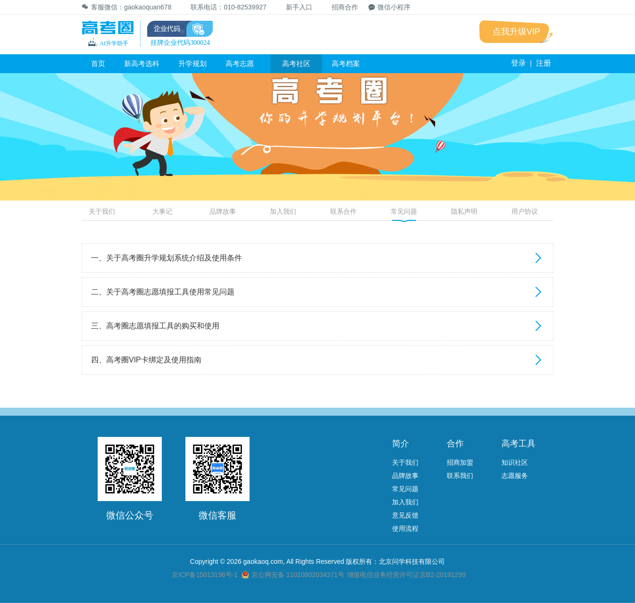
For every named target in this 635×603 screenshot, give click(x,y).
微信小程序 (389, 7)
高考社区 (296, 63)
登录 (518, 63)
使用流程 (405, 528)
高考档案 (346, 63)
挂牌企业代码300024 (180, 42)
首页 (98, 63)
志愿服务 (514, 475)
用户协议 (524, 211)
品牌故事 (222, 211)
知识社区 (514, 462)
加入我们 (283, 211)
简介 (400, 443)
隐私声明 (464, 211)
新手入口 (294, 7)
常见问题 (404, 211)
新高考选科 (141, 63)
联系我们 (460, 475)
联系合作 (343, 211)
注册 (543, 63)
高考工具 (518, 443)
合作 (455, 443)
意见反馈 (405, 515)
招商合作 (340, 7)
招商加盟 (460, 462)
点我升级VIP (516, 31)
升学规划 (192, 63)
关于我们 (102, 211)
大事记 (162, 211)
